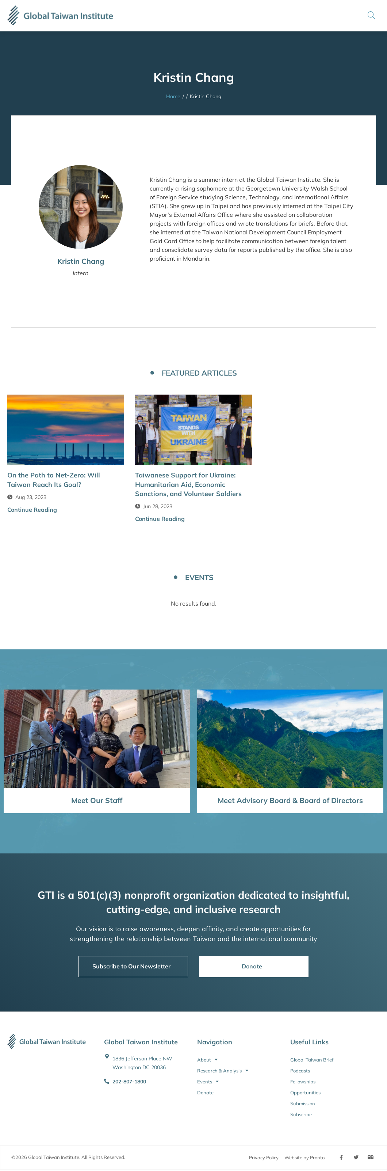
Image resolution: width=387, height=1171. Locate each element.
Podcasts (300, 1071)
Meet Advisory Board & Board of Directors (290, 800)
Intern (80, 273)
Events (208, 1081)
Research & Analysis (222, 1070)
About (207, 1059)
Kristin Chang (80, 261)
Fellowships (302, 1081)
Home (173, 96)
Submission (302, 1103)
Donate (205, 1092)
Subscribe (301, 1114)
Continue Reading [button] (32, 509)
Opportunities (305, 1092)
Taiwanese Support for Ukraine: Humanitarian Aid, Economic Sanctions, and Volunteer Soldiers (188, 484)
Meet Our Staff (96, 800)
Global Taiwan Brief (311, 1060)
